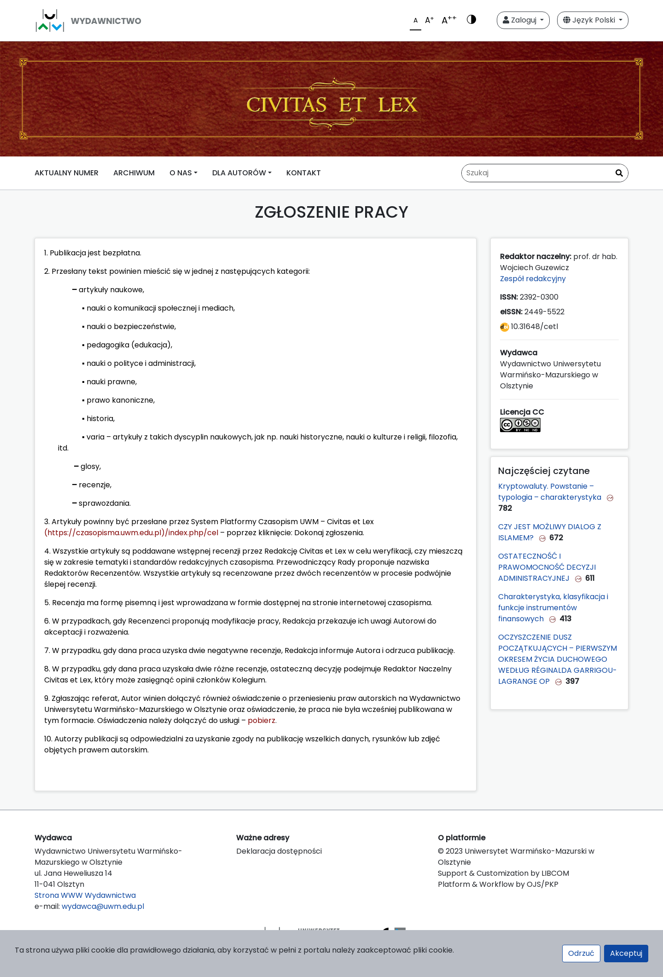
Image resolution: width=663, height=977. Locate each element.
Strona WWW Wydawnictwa (85, 895)
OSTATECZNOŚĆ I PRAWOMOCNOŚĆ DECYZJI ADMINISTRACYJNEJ (547, 567)
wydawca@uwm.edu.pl (103, 906)
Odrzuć (581, 953)
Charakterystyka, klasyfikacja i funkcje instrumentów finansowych (553, 607)
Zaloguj (520, 20)
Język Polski (590, 20)
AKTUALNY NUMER (67, 173)
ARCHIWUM (134, 173)
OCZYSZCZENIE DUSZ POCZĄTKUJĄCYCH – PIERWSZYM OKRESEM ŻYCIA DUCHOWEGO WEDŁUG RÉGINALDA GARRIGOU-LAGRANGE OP (557, 659)
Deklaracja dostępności (279, 851)
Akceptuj (626, 953)
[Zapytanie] (545, 173)
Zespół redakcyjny (534, 278)
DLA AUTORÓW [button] (239, 173)
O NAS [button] (180, 173)
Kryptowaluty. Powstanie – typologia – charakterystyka (550, 492)
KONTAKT (303, 173)
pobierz (261, 720)
